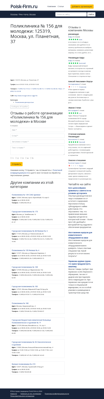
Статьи (61, 6)
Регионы (13, 15)
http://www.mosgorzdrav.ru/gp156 (25, 96)
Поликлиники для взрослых (24, 102)
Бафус (70, 37)
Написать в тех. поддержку (31, 394)
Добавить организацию (82, 6)
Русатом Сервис (74, 163)
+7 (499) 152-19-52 (23, 89)
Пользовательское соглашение (22, 396)
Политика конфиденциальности (57, 394)
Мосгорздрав (73, 110)
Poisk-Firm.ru (23, 6)
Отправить (16, 164)
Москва (32, 15)
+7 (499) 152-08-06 (51, 89)
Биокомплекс (73, 139)
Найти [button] (91, 14)
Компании (51, 6)
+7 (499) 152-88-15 (37, 89)
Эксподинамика (73, 84)
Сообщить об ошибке (19, 107)
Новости (13, 394)
